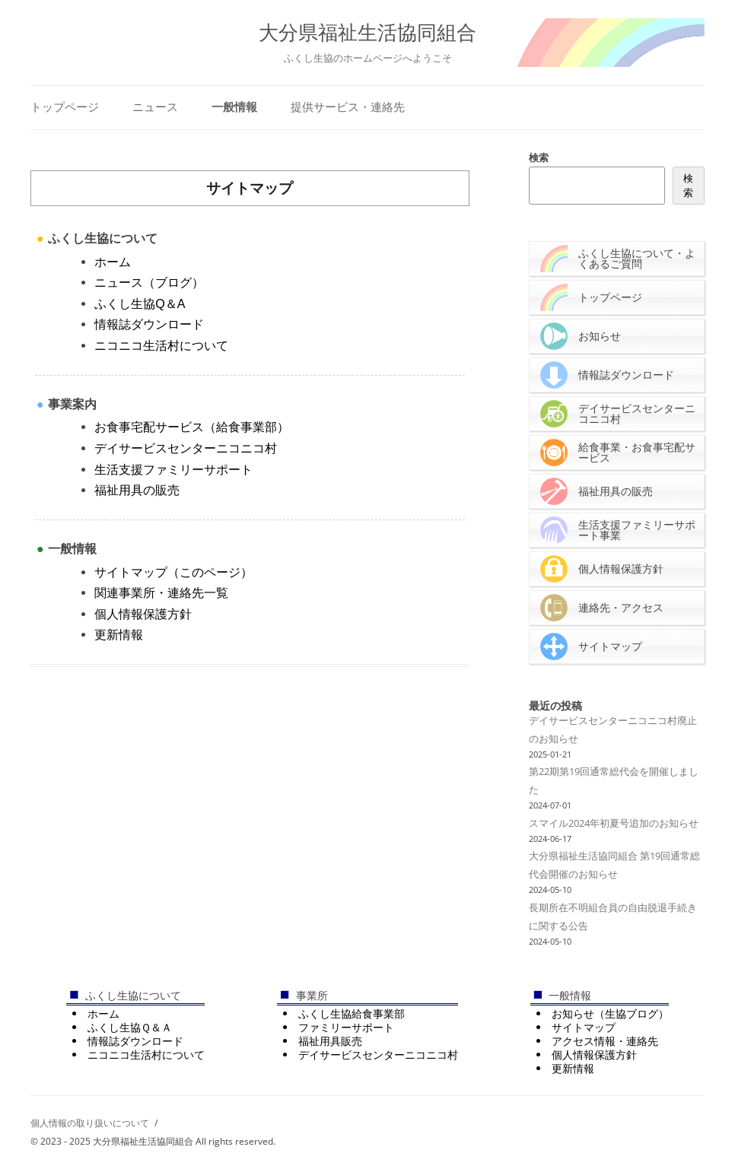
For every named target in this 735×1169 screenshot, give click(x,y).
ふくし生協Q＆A (139, 303)
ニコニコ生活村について (161, 345)
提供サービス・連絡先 (348, 107)
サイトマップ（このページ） (173, 572)
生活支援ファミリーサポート (173, 469)
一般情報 (234, 107)
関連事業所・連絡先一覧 (161, 592)
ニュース (155, 107)
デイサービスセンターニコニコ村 (185, 448)
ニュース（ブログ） (149, 282)
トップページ (64, 107)
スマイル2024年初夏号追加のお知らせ (613, 823)
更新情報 (118, 634)
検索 (539, 157)
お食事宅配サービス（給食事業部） (191, 427)
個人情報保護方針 (143, 614)
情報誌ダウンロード (149, 324)
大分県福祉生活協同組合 (367, 33)
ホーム (112, 261)
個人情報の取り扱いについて (89, 1123)
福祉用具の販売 (137, 490)
